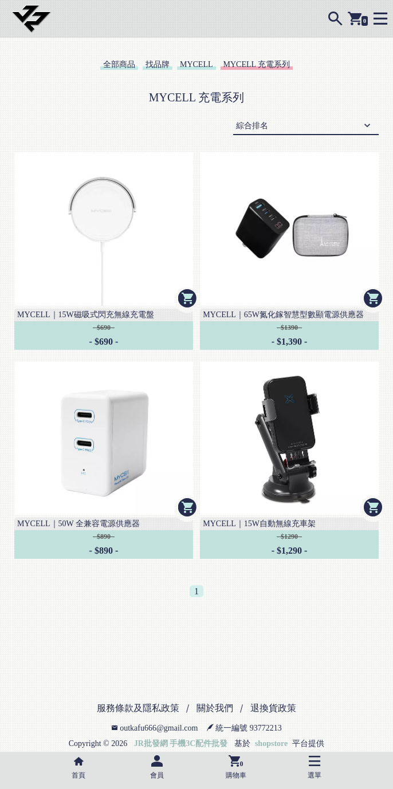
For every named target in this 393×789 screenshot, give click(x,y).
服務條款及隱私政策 (138, 708)
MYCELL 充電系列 (256, 64)
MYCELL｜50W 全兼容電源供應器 (78, 523)
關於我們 (214, 708)
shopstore (271, 743)
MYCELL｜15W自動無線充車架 (259, 523)
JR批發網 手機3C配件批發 (181, 743)
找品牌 (158, 64)
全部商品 (119, 64)
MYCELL (196, 64)
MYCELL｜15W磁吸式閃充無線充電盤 (85, 314)
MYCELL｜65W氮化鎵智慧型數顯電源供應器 (283, 314)
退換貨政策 (273, 708)
